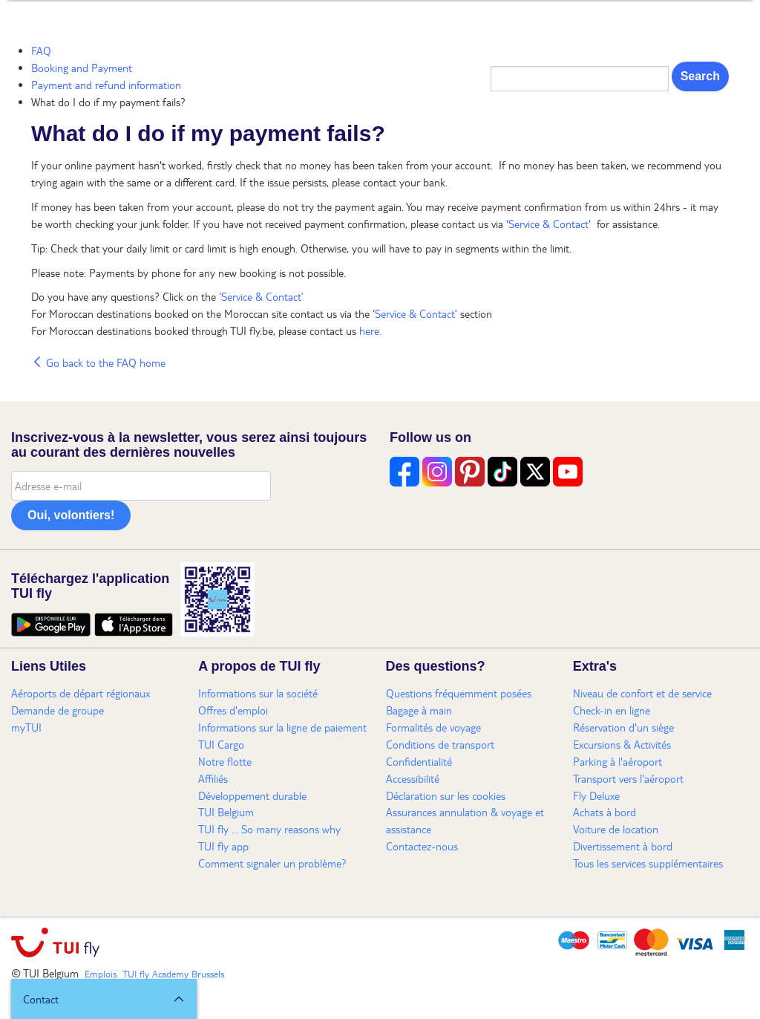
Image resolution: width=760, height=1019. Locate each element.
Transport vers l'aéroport (628, 778)
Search (700, 76)
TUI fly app (223, 846)
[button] (104, 999)
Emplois (101, 974)
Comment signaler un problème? (272, 863)
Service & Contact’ (416, 313)
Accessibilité (412, 778)
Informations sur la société (258, 693)
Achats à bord (604, 811)
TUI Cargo (221, 744)
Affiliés (213, 778)
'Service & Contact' (550, 223)
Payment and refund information (106, 84)
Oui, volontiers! (70, 515)
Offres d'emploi (233, 710)
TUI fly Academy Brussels (173, 974)
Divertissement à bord (622, 846)
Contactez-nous (422, 846)
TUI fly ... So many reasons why (269, 829)
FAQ (41, 50)
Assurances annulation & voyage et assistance (465, 820)
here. (370, 330)
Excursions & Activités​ (622, 744)
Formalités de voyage (433, 727)
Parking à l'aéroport (617, 761)
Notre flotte (225, 761)
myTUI (26, 727)
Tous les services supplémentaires (648, 863)
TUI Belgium (226, 811)
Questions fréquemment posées (458, 693)
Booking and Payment (81, 67)
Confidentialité (419, 761)
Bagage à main (419, 710)
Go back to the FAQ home (98, 362)
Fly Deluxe (596, 795)
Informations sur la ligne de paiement (282, 727)
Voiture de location (615, 829)
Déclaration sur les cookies (445, 795)
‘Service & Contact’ (261, 296)
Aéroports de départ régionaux (80, 693)
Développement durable (252, 795)
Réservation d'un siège (623, 727)
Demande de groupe (57, 710)
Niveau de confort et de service (642, 693)
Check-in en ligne (611, 710)
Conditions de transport (440, 744)
